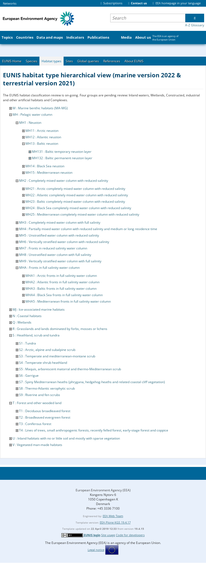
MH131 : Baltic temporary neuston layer (61, 151)
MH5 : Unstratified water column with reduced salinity (59, 235)
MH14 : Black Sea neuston (44, 166)
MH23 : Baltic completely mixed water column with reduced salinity (75, 201)
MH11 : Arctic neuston (41, 130)
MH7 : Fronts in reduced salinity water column (53, 248)
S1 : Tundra (27, 343)
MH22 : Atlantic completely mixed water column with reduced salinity (76, 195)
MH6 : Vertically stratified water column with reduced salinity (64, 242)
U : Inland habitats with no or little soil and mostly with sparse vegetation (66, 438)
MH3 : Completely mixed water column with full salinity (59, 222)
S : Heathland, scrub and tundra (36, 335)
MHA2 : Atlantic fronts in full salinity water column (62, 282)
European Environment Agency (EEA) (103, 490)
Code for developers (130, 535)
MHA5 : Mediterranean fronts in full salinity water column (68, 301)
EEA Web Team (113, 516)
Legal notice (96, 550)
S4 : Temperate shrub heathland (43, 362)
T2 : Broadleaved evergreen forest (44, 417)
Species (31, 61)
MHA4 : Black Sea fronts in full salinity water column (64, 295)
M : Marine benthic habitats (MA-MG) (40, 108)
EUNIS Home (11, 61)
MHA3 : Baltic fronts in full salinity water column (61, 288)
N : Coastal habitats (27, 316)
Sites (69, 61)
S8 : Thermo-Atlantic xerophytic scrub (47, 388)
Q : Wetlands (22, 322)
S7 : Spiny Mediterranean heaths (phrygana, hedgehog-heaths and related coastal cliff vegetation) (92, 382)
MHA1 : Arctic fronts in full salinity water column (61, 275)
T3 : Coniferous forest (35, 424)
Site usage (108, 535)
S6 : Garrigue (29, 375)
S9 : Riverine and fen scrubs (39, 395)
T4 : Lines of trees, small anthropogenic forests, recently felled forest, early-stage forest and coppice (93, 430)
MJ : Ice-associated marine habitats (39, 309)
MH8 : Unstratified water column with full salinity (55, 254)
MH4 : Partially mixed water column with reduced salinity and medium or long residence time (88, 229)
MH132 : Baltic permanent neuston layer (62, 158)
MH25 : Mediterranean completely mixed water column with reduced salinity (82, 214)
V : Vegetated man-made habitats (37, 444)
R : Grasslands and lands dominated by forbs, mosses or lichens (60, 328)
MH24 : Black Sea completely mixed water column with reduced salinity (78, 208)
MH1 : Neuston (30, 122)
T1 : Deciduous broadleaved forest (44, 411)
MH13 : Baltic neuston (41, 143)
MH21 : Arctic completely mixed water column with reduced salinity (75, 188)
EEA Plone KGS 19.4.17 (115, 522)
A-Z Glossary (194, 25)
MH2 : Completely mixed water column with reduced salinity (63, 180)
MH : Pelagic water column (32, 114)
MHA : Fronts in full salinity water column (49, 267)
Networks (9, 3)
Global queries (88, 61)
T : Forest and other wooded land (37, 403)
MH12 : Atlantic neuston (43, 137)
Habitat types (51, 61)
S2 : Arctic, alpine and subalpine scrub (47, 349)
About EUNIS (134, 61)
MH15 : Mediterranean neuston (48, 172)
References (111, 61)
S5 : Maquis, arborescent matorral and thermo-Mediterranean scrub (70, 369)
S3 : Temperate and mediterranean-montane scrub (57, 356)
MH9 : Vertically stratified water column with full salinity (60, 261)
